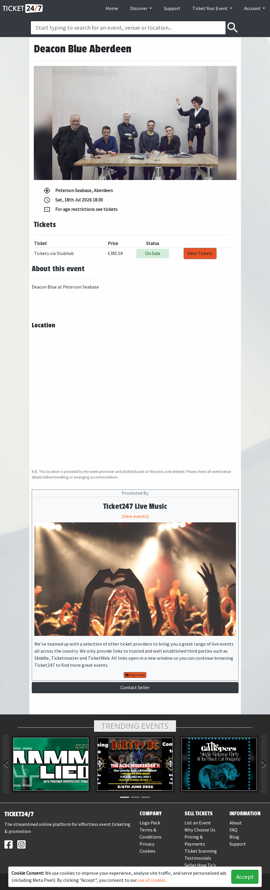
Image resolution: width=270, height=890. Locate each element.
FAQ (233, 830)
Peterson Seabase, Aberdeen (78, 190)
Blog (234, 837)
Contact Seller (135, 687)
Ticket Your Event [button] (210, 8)
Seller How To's (200, 865)
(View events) (135, 516)
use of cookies (152, 880)
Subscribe (135, 675)
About (235, 823)
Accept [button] (245, 877)
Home (112, 8)
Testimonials (198, 858)
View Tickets (200, 253)
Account (252, 8)
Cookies (147, 851)
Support (172, 8)
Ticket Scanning (201, 851)
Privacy (147, 844)
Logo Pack (150, 823)
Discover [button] (139, 8)
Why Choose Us (200, 830)
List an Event (198, 823)
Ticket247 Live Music (135, 506)
